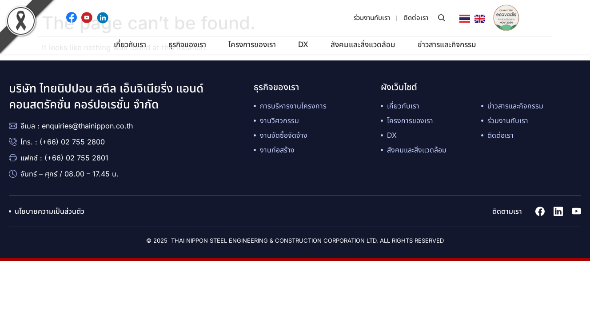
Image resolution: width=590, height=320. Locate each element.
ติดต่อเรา (415, 17)
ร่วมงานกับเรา (372, 17)
